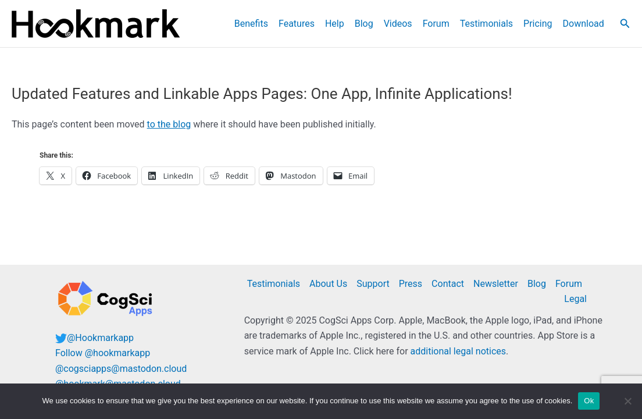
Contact (447, 283)
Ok (589, 400)
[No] (627, 401)
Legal (575, 298)
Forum (436, 23)
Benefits (251, 23)
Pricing (537, 23)
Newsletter (495, 283)
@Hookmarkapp (100, 337)
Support (372, 283)
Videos (398, 23)
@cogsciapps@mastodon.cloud (121, 368)
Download (583, 23)
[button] (625, 23)
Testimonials (486, 23)
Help (334, 23)
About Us (328, 283)
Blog (364, 23)
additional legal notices (458, 351)
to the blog (169, 124)
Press (410, 283)
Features (297, 23)
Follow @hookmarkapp (102, 352)
